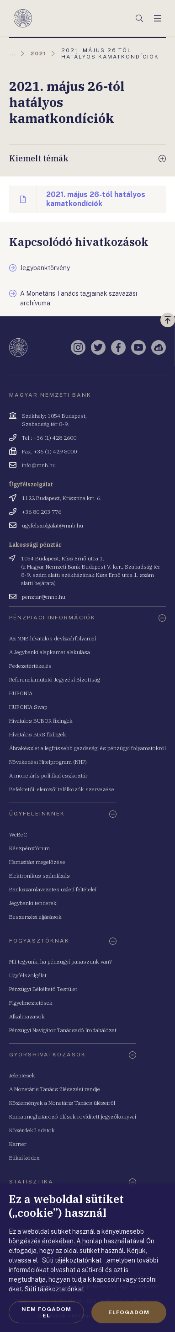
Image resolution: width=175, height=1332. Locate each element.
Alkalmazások (27, 1016)
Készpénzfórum (29, 848)
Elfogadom (128, 1312)
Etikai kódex (24, 1157)
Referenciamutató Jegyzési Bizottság (54, 679)
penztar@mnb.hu (43, 596)
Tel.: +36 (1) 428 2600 (49, 437)
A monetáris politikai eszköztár (48, 775)
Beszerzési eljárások (35, 916)
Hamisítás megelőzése (37, 861)
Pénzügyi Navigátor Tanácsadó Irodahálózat (63, 1030)
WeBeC (18, 834)
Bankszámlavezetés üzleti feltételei (52, 889)
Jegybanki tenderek (33, 903)
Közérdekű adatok (32, 1130)
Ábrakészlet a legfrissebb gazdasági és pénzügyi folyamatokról (87, 748)
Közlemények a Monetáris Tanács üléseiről (62, 1102)
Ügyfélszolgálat (28, 975)
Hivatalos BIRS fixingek (37, 734)
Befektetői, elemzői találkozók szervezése (61, 789)
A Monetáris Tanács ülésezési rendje (54, 1089)
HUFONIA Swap (28, 706)
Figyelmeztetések (31, 1002)
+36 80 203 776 (41, 511)
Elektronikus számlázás (39, 875)
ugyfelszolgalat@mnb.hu (52, 525)
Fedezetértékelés (30, 665)
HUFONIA (20, 693)
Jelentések (22, 1075)
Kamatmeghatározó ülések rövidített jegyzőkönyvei (72, 1116)
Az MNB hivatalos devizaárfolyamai (52, 638)
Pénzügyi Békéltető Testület (43, 989)
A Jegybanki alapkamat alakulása (49, 652)
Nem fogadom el (46, 1312)
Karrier (18, 1143)
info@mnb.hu (39, 465)
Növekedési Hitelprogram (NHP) (48, 761)
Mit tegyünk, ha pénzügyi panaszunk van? (60, 961)
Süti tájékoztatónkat (54, 1289)
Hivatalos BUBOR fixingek (41, 720)
